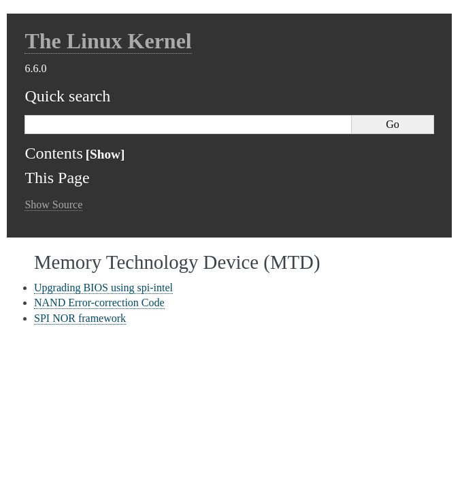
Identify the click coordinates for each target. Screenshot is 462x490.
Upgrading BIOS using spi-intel (103, 287)
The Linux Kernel (107, 41)
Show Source (53, 204)
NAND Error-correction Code (99, 302)
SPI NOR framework (80, 318)
